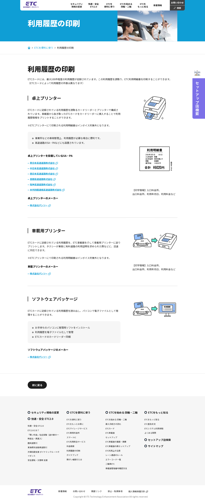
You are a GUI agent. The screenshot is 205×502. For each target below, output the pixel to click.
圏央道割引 (32, 443)
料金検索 (70, 446)
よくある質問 (150, 432)
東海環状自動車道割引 (37, 447)
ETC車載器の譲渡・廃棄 (115, 441)
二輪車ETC (110, 463)
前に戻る (37, 385)
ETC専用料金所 (73, 432)
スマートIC (71, 437)
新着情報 (158, 5)
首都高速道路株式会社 (41, 179)
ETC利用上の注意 (112, 450)
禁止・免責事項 (115, 491)
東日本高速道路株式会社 (42, 162)
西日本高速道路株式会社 (42, 173)
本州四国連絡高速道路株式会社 (45, 189)
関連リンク (96, 491)
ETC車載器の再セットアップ (117, 446)
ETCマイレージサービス (77, 428)
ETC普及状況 (149, 424)
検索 (179, 7)
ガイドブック (72, 455)
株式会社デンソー (38, 205)
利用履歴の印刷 (73, 450)
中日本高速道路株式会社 (42, 168)
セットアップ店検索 (159, 439)
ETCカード (110, 428)
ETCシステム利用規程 (153, 428)
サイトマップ (155, 446)
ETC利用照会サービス (76, 441)
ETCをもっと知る (143, 5)
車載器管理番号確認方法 (116, 468)
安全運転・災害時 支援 (38, 460)
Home (29, 47)
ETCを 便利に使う (109, 5)
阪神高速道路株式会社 (41, 184)
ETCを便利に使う (43, 47)
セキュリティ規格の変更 (76, 5)
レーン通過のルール (114, 455)
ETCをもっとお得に (75, 424)
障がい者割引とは (74, 459)
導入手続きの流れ (113, 424)
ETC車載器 (110, 432)
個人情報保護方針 (136, 491)
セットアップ (111, 437)
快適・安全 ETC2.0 (93, 5)
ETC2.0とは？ (33, 430)
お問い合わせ (177, 2)
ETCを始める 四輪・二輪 (126, 5)
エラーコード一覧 (113, 459)
